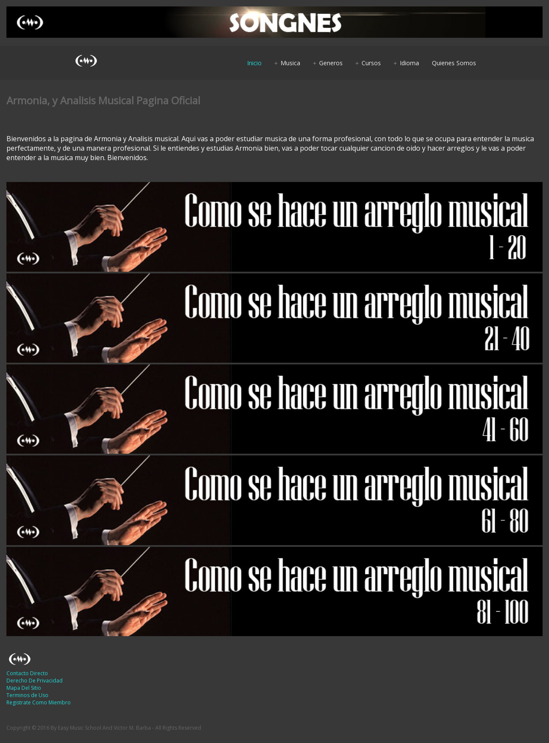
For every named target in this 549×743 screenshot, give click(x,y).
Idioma (409, 63)
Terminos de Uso (27, 695)
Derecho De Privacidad (34, 680)
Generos (331, 63)
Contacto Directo (27, 673)
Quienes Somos (454, 63)
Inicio (254, 63)
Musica (290, 63)
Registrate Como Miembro (38, 702)
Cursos (371, 63)
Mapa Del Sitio (23, 687)
